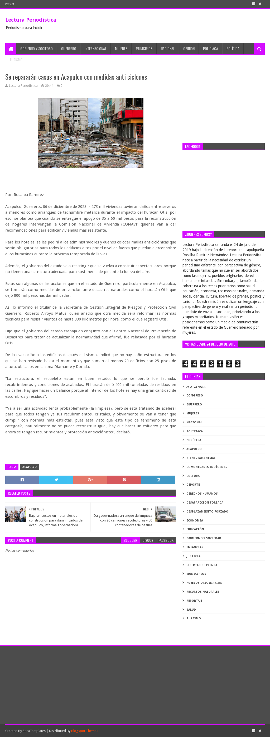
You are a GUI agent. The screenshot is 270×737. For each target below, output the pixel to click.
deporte (193, 484)
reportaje (194, 600)
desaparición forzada (204, 502)
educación (195, 529)
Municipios (144, 48)
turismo (193, 618)
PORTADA (9, 4)
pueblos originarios (204, 583)
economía (194, 520)
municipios (196, 574)
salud (191, 609)
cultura (193, 476)
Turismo (15, 59)
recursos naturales (202, 592)
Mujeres (121, 48)
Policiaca (210, 48)
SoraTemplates (34, 731)
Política (232, 48)
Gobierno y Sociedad (36, 48)
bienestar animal (200, 458)
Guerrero (68, 48)
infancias (194, 547)
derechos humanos (202, 493)
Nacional (168, 48)
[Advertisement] (223, 105)
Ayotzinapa (195, 387)
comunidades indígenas (206, 467)
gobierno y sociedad (203, 538)
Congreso (194, 395)
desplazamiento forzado (207, 511)
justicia (193, 556)
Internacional (96, 48)
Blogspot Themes (84, 731)
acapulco (29, 467)
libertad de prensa (201, 565)
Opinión (189, 48)
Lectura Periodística (30, 20)
